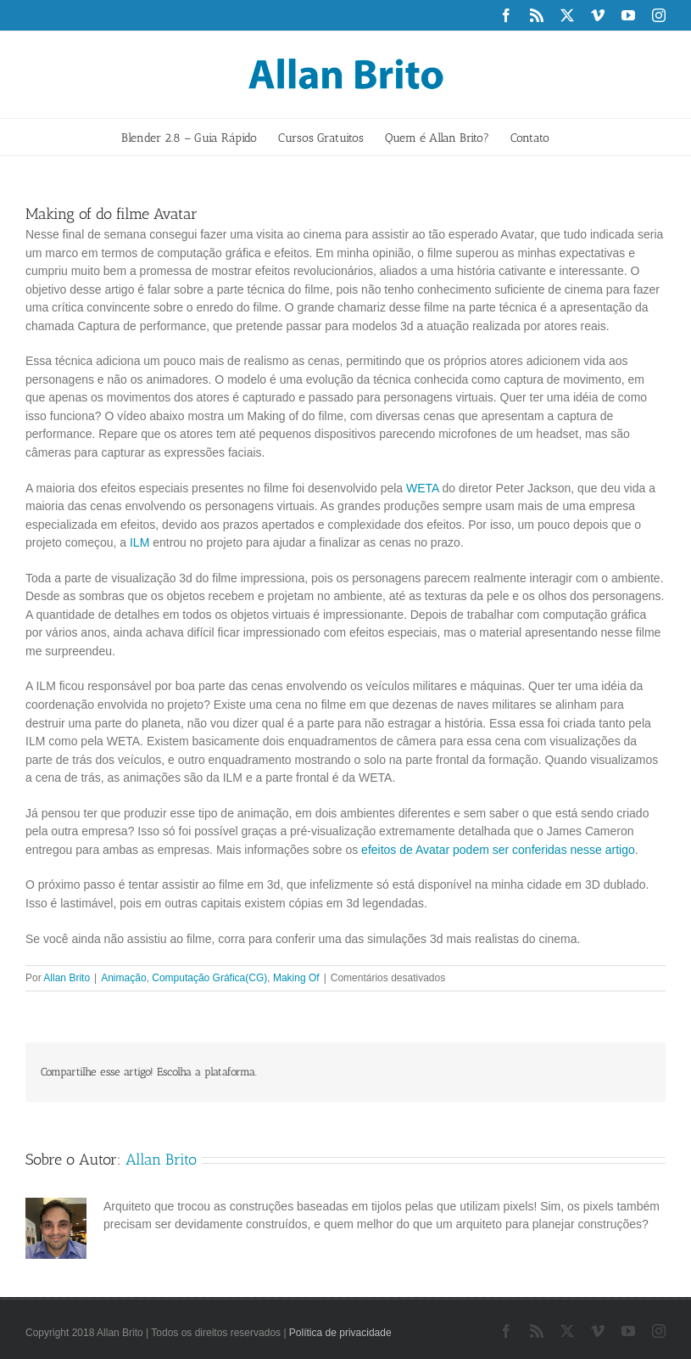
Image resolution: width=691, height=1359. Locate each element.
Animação (123, 978)
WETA (422, 488)
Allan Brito (66, 978)
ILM (139, 542)
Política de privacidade (340, 1333)
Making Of (296, 978)
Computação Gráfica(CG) (209, 978)
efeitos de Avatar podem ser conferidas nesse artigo (498, 849)
